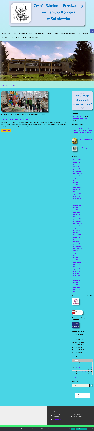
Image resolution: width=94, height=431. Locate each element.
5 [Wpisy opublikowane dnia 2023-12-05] (76, 367)
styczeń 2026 (77, 166)
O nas (14, 33)
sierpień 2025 (77, 178)
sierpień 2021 (77, 280)
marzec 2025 (76, 189)
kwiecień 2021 (77, 287)
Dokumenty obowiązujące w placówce (46, 33)
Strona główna (6, 33)
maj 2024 (75, 210)
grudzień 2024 (77, 196)
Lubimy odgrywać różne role (14, 119)
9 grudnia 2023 (6, 114)
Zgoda (73, 428)
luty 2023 (75, 239)
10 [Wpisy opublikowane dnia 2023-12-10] (91, 367)
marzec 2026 (76, 162)
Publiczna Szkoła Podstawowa (31, 114)
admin (43, 114)
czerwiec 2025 (77, 182)
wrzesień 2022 (77, 250)
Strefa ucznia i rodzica (25, 33)
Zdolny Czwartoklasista (85, 139)
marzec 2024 (76, 214)
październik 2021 (78, 275)
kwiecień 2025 (77, 187)
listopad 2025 (77, 171)
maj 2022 (75, 260)
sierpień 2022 (77, 253)
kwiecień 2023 (77, 235)
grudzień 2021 (77, 271)
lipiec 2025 (76, 180)
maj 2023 (75, 232)
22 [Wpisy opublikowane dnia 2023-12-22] (85, 371)
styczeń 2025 (77, 194)
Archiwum (12, 37)
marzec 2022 (76, 264)
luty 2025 (75, 191)
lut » (76, 377)
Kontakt (4, 37)
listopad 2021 (77, 273)
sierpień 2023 (77, 228)
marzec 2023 (76, 237)
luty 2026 (75, 164)
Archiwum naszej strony (81, 395)
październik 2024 (78, 200)
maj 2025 (75, 185)
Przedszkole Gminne (18, 114)
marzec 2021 (76, 289)
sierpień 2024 (77, 205)
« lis (73, 377)
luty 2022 (75, 266)
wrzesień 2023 (77, 225)
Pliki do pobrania (83, 33)
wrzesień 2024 (77, 203)
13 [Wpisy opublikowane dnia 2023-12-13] (79, 369)
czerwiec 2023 (77, 230)
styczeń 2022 (77, 269)
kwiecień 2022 (77, 262)
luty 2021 (75, 291)
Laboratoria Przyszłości (68, 33)
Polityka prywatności (81, 428)
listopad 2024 (77, 198)
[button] (92, 31)
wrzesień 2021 (77, 278)
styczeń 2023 (77, 241)
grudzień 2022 (77, 244)
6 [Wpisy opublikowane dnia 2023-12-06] (79, 367)
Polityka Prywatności (31, 37)
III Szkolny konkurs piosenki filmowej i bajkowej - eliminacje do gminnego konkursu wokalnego (83, 130)
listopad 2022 (77, 246)
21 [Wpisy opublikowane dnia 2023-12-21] (82, 371)
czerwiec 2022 (77, 257)
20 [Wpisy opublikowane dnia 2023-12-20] (79, 371)
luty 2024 (75, 216)
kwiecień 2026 (77, 160)
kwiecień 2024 (77, 212)
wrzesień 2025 (77, 175)
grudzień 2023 (77, 219)
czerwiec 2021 (77, 282)
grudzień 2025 (77, 169)
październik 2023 (78, 223)
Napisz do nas (57, 419)
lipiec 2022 (76, 255)
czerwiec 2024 (77, 207)
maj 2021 (75, 285)
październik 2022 (78, 248)
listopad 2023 (77, 221)
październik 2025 (78, 173)
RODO (20, 37)
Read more (6, 130)
